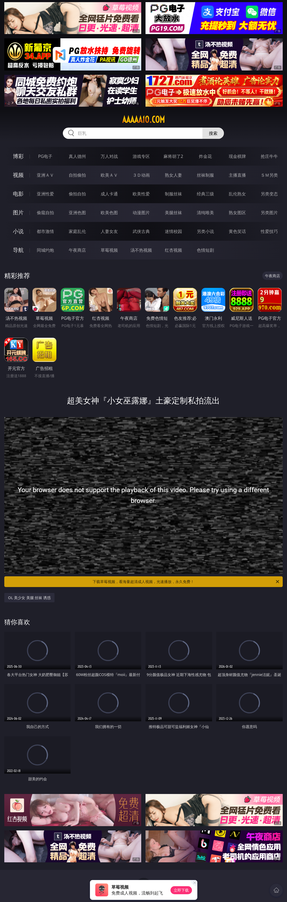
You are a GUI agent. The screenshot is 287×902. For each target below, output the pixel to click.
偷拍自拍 (77, 194)
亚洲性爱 (45, 194)
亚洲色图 (77, 213)
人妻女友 (109, 231)
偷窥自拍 (45, 213)
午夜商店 (77, 250)
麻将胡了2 (173, 156)
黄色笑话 (237, 231)
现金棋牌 (237, 156)
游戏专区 (141, 156)
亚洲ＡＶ (45, 175)
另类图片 (269, 213)
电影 (18, 193)
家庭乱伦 (77, 231)
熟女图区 (237, 213)
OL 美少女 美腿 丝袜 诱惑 (29, 597)
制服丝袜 (173, 194)
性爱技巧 (269, 231)
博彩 (18, 156)
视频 (18, 175)
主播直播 (237, 175)
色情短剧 (205, 250)
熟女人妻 (173, 175)
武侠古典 (141, 231)
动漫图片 (141, 213)
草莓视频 (109, 250)
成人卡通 (109, 194)
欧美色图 (109, 213)
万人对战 (109, 156)
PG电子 (45, 156)
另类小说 (205, 231)
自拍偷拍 (77, 175)
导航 (18, 250)
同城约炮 (45, 250)
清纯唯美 (205, 213)
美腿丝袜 (173, 213)
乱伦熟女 (237, 194)
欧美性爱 (141, 194)
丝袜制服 (205, 175)
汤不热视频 (141, 250)
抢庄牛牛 (269, 156)
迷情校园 (173, 231)
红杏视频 (173, 250)
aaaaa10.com (143, 119)
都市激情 (45, 231)
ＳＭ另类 (269, 175)
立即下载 (181, 890)
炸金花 (205, 156)
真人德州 (77, 156)
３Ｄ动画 (141, 175)
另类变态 (269, 194)
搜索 (213, 133)
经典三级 (205, 194)
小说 (18, 231)
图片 (18, 212)
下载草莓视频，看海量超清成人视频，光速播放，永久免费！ (186, 581)
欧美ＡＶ (109, 175)
